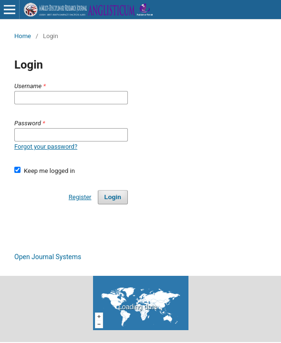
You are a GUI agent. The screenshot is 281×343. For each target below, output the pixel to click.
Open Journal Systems (47, 257)
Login (112, 197)
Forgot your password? (45, 146)
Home (22, 36)
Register (80, 197)
